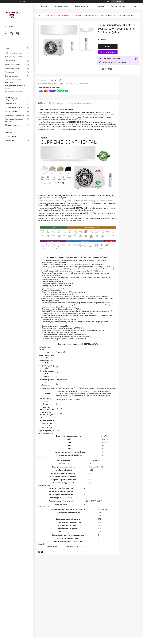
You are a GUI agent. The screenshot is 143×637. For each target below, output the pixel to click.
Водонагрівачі (10, 72)
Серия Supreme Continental (71, 15)
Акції (6, 43)
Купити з (108, 52)
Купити (107, 46)
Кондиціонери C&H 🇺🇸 (52, 15)
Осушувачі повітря (11, 60)
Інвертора (8, 129)
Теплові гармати (11, 104)
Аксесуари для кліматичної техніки (15, 87)
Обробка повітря (11, 111)
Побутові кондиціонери (13, 53)
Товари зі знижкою (61, 6)
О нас (134, 6)
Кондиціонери (10, 140)
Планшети (8, 133)
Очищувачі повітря (12, 68)
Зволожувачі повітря (12, 64)
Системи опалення (11, 76)
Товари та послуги (81, 6)
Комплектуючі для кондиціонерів (11, 99)
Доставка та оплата (118, 6)
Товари (7, 48)
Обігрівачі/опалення (12, 125)
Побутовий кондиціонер (13, 107)
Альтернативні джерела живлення (14, 93)
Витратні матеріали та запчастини (13, 81)
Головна (44, 6)
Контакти (100, 6)
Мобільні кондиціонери (13, 57)
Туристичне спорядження (14, 115)
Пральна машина (11, 136)
